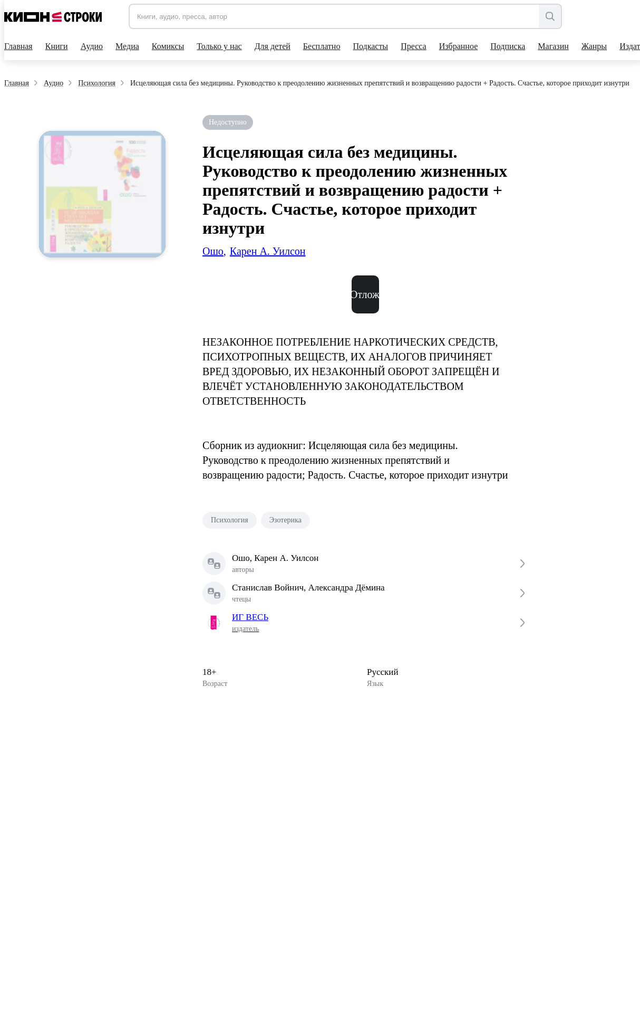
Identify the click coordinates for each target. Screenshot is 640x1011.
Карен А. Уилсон (268, 251)
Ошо (214, 251)
